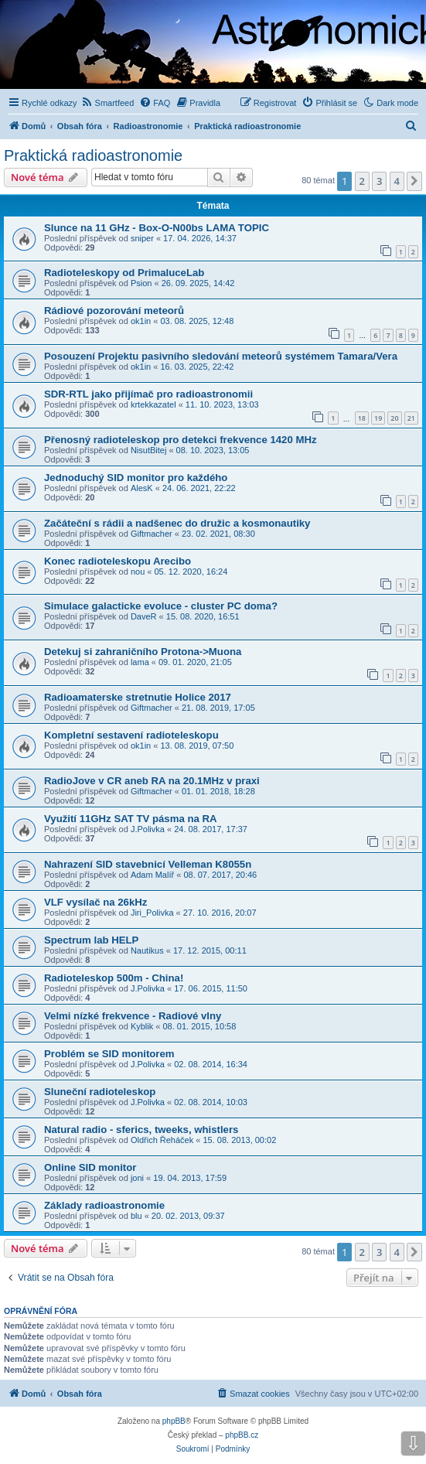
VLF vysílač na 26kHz (95, 902)
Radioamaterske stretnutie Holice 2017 (137, 697)
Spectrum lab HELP (91, 940)
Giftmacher (151, 533)
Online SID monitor (90, 1167)
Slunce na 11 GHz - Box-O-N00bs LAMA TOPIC (156, 228)
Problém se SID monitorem (109, 1054)
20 (394, 418)
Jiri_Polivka (152, 912)
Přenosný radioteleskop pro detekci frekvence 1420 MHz (180, 439)
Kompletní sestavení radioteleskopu (131, 735)
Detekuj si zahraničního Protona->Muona (142, 651)
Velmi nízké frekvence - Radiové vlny (132, 1016)
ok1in (141, 321)
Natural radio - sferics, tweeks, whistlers (141, 1129)
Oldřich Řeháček (162, 1140)
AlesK (142, 488)
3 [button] (379, 181)
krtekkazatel (153, 404)
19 (378, 418)
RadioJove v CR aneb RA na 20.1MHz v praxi (152, 781)
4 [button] (397, 181)
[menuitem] (108, 103)
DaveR (144, 616)
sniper (142, 238)
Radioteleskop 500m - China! (113, 978)
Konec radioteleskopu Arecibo (117, 561)
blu (136, 1215)
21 (411, 418)
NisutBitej (148, 450)
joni (137, 1177)
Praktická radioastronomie (93, 155)
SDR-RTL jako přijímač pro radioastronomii (148, 394)
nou (138, 571)
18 (362, 418)
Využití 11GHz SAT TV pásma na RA (130, 818)
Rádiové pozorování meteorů (114, 310)
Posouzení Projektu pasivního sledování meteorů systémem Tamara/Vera (220, 356)
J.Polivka (148, 829)
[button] (414, 181)
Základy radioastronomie (104, 1205)
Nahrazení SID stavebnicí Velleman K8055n (147, 864)
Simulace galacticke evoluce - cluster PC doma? (161, 606)
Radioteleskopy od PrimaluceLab (124, 272)
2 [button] (362, 181)
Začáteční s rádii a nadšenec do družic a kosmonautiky (177, 523)
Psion (141, 283)
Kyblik (142, 1026)
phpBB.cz (241, 1435)
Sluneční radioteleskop (99, 1091)
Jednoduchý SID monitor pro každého (135, 477)
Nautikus (147, 950)
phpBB (174, 1421)
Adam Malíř (152, 874)
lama (140, 662)
